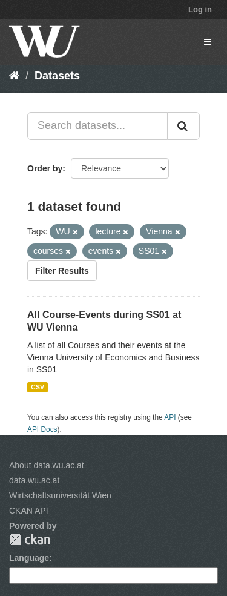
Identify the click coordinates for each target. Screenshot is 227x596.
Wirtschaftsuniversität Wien (60, 495)
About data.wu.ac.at (46, 465)
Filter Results (62, 271)
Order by (44, 168)
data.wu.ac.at (34, 480)
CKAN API (28, 510)
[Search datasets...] (97, 126)
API (170, 417)
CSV (37, 387)
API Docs (42, 429)
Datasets (57, 76)
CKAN (29, 539)
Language (29, 558)
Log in (200, 9)
